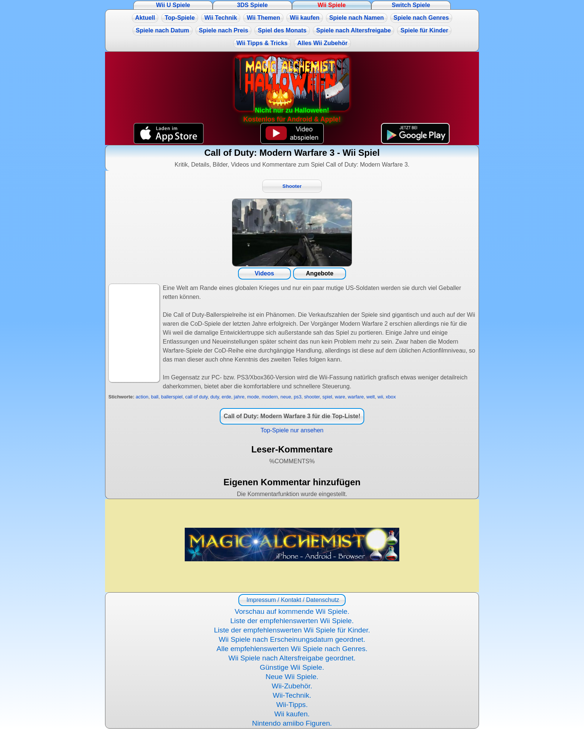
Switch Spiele (411, 5)
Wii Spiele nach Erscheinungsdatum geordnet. (292, 639)
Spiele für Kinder (424, 30)
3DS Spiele (252, 5)
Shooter (291, 186)
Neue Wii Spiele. (292, 677)
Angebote (319, 273)
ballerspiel (172, 397)
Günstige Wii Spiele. (292, 667)
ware (340, 397)
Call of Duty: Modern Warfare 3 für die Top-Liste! (291, 416)
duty (214, 397)
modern (270, 397)
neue (285, 397)
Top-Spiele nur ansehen (291, 430)
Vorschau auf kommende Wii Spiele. (292, 611)
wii (380, 397)
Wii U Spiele (173, 5)
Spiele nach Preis (223, 30)
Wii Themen (263, 18)
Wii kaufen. (292, 714)
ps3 (298, 397)
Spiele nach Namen (356, 18)
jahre (239, 397)
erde (226, 397)
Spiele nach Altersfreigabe (353, 30)
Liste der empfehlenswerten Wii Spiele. (292, 621)
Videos (264, 273)
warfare (356, 397)
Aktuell (145, 18)
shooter (312, 397)
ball (155, 397)
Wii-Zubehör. (292, 686)
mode (253, 397)
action (142, 397)
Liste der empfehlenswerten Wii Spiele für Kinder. (292, 630)
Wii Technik (220, 18)
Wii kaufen (305, 18)
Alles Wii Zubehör (322, 43)
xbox (391, 397)
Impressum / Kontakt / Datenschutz (292, 600)
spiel (327, 397)
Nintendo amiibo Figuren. (292, 723)
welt (370, 397)
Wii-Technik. (292, 695)
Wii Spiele (332, 5)
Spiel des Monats (282, 30)
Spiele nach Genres (421, 18)
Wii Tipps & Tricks (262, 43)
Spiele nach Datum (162, 30)
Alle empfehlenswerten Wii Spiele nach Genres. (291, 649)
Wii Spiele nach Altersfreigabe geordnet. (291, 658)
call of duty (196, 397)
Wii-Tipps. (292, 705)
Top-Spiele (180, 18)
